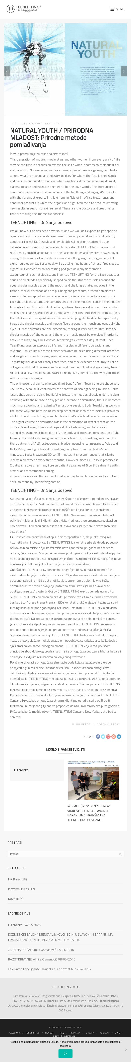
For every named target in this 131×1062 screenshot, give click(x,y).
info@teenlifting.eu (66, 1005)
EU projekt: (21, 769)
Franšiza (75, 1032)
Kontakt (104, 1032)
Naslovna (14, 1032)
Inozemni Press (108, 724)
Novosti (13, 898)
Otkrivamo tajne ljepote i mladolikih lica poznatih (40, 968)
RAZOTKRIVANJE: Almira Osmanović (32, 959)
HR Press (83, 724)
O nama (90, 1032)
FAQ (62, 1032)
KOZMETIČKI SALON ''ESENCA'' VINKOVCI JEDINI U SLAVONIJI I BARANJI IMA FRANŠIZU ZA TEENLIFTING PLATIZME (88, 813)
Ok (65, 1053)
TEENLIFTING (52, 123)
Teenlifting (33, 1032)
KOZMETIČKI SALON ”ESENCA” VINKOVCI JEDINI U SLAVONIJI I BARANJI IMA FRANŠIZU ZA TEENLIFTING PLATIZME (60, 937)
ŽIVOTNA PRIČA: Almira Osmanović (32, 949)
